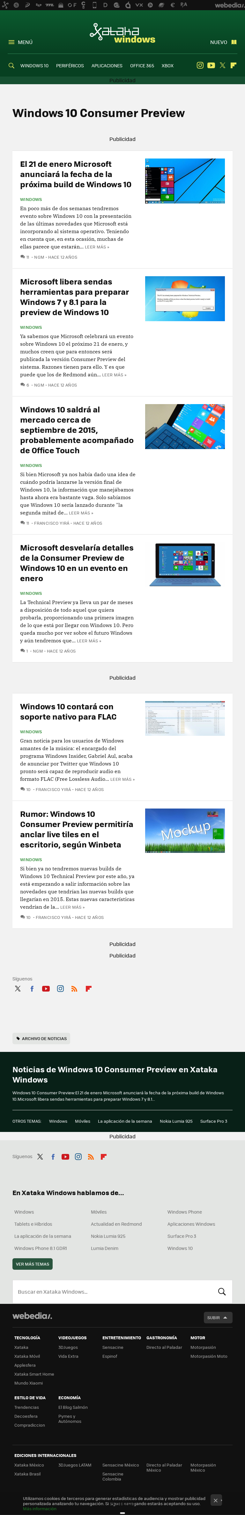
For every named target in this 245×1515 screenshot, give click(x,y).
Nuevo (218, 42)
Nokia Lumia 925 (176, 1121)
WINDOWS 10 (34, 65)
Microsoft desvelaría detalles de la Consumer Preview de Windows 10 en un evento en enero (77, 562)
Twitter (222, 65)
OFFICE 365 (142, 65)
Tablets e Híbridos (33, 1224)
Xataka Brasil (27, 1474)
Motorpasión (203, 1347)
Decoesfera (26, 1416)
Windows (31, 199)
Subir (213, 1317)
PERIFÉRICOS (70, 65)
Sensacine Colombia (112, 1476)
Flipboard (233, 65)
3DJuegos (68, 1347)
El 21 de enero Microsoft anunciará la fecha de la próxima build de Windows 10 (75, 174)
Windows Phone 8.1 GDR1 (40, 1248)
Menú (25, 42)
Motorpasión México (203, 1467)
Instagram (200, 65)
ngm (39, 257)
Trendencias (26, 1407)
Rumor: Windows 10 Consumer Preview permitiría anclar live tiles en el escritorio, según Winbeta (76, 829)
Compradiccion (29, 1425)
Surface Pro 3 (213, 1121)
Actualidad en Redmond (116, 1224)
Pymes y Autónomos (69, 1418)
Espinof (109, 1356)
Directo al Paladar (164, 1347)
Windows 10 (180, 1248)
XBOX (168, 65)
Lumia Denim (104, 1248)
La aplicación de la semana (125, 1121)
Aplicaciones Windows (191, 1224)
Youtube (211, 65)
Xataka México (29, 1465)
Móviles (82, 1121)
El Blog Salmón (73, 1407)
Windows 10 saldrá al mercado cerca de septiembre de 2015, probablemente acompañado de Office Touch (77, 429)
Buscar (222, 1291)
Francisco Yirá (51, 523)
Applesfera (25, 1365)
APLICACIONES (107, 65)
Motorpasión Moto (208, 1356)
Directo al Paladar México (164, 1467)
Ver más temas (32, 1264)
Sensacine (112, 1347)
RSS (74, 987)
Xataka (21, 1347)
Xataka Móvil (27, 1356)
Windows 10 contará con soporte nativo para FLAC (68, 711)
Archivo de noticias (44, 1038)
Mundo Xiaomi (28, 1383)
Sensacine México (120, 1465)
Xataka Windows (122, 32)
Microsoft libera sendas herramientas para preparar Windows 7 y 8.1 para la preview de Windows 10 (74, 296)
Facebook (32, 987)
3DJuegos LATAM (75, 1465)
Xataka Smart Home (34, 1374)
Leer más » (97, 247)
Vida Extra (68, 1356)
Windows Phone (184, 1211)
